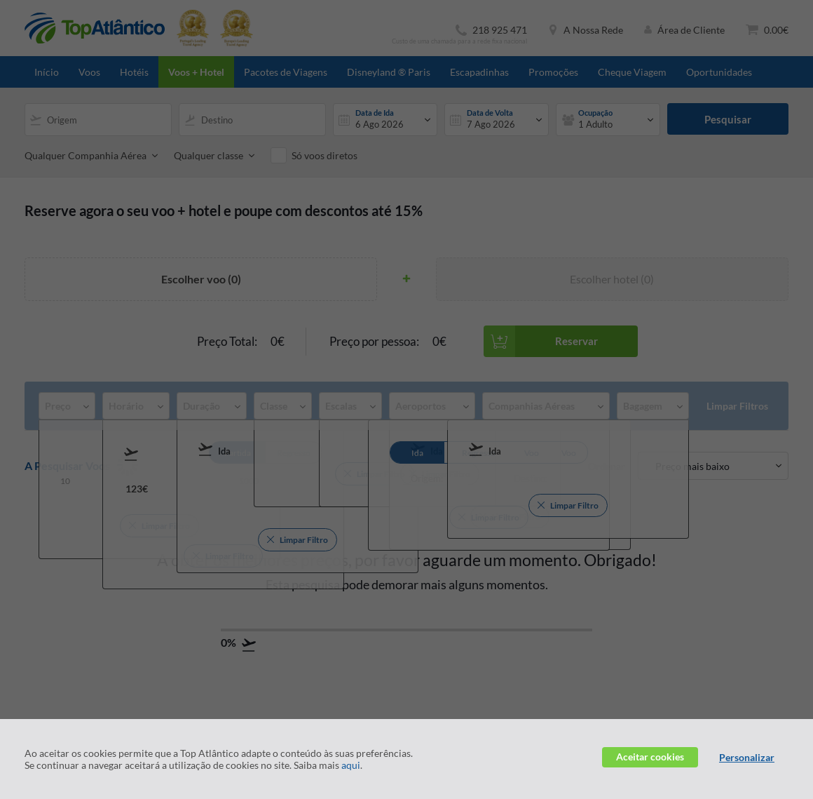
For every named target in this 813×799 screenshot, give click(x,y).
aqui (350, 765)
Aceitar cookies (650, 757)
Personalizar (746, 757)
